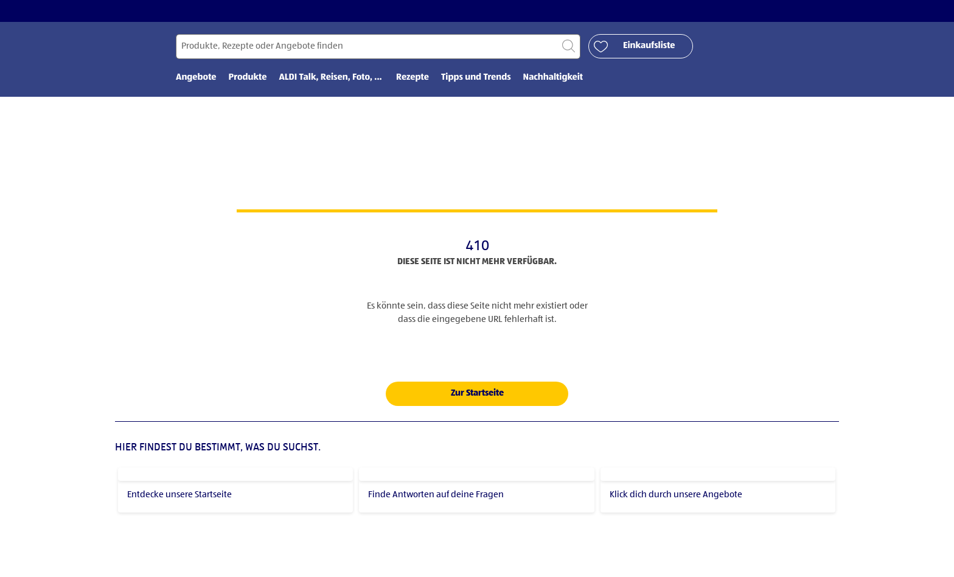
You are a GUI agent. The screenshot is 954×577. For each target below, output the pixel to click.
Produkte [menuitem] (248, 77)
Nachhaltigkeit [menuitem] (553, 77)
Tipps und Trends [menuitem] (476, 77)
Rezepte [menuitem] (412, 77)
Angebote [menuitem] (196, 77)
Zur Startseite (477, 392)
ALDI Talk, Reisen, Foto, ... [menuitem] (331, 77)
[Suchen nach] (378, 46)
